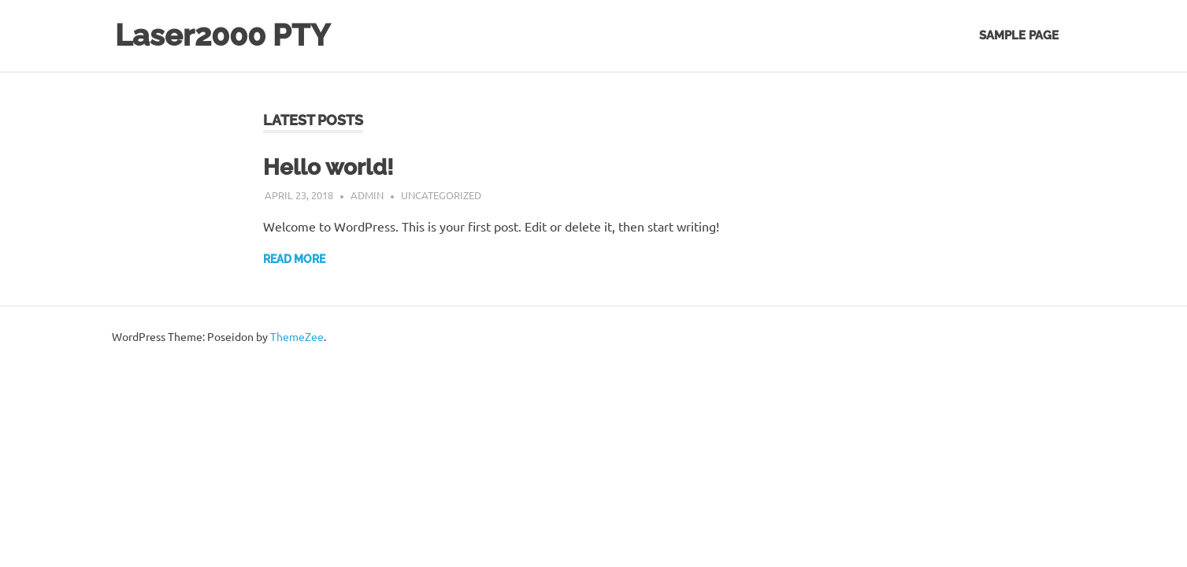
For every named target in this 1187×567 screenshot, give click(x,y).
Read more (294, 259)
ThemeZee (297, 336)
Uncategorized (441, 195)
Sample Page (1019, 35)
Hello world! (328, 167)
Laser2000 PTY (222, 35)
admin (367, 195)
